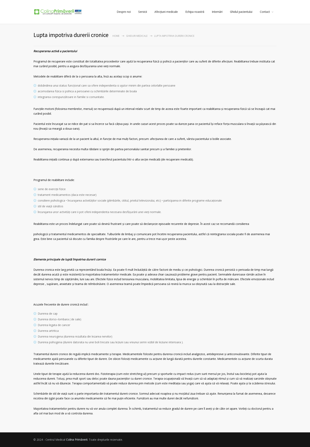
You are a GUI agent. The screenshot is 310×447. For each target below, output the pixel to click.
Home (115, 36)
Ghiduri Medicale (136, 36)
